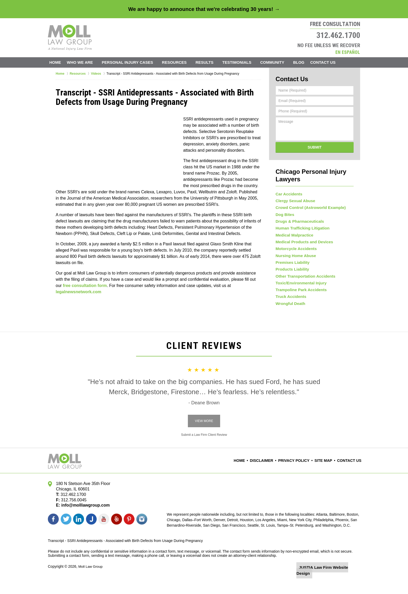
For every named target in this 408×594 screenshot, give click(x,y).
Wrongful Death (289, 317)
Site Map (326, 474)
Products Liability (291, 275)
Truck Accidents (290, 308)
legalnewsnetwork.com (78, 292)
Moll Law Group (91, 580)
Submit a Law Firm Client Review (204, 449)
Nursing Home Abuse (294, 259)
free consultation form (85, 285)
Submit (315, 146)
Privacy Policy (298, 474)
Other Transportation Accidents (303, 283)
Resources (180, 62)
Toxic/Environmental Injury (299, 292)
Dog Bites (284, 209)
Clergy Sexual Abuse (294, 192)
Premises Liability (291, 267)
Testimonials (243, 62)
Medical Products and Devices (302, 242)
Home (58, 62)
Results (211, 62)
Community (278, 62)
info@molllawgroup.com (83, 519)
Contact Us (332, 62)
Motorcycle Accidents (294, 250)
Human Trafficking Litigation (300, 225)
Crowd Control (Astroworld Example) (308, 201)
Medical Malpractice (293, 234)
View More (204, 435)
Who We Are (86, 62)
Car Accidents (288, 184)
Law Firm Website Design (332, 581)
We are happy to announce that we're (204, 9)
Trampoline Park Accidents (299, 300)
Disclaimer (269, 474)
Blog (304, 62)
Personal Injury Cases (133, 62)
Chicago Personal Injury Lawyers (314, 169)
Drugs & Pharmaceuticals (298, 217)
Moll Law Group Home (70, 37)
